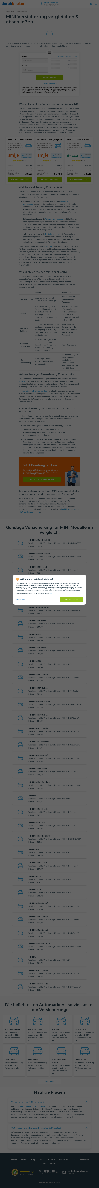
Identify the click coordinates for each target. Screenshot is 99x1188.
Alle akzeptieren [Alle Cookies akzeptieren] (71, 599)
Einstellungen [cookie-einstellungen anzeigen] (20, 599)
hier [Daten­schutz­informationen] (51, 593)
